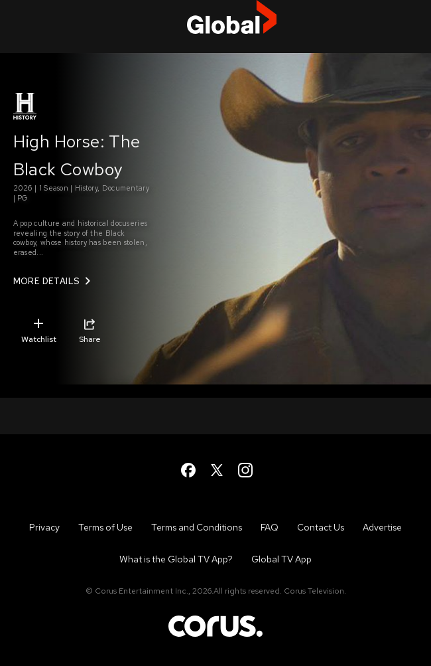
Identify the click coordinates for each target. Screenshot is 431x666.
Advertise (382, 527)
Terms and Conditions (196, 527)
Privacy (44, 527)
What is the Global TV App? (176, 559)
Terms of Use (105, 527)
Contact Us (320, 527)
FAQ (269, 527)
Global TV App (281, 559)
